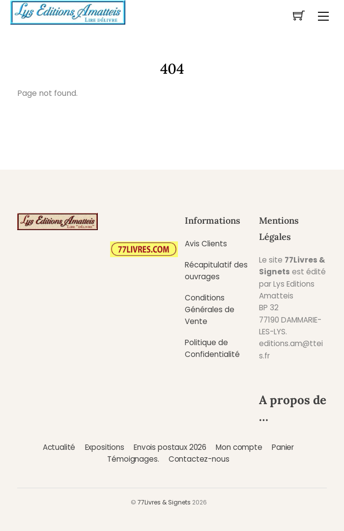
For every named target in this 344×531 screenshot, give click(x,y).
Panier (283, 447)
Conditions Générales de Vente (209, 310)
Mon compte (239, 447)
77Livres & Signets (164, 502)
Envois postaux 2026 (170, 447)
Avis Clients (206, 243)
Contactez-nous (199, 459)
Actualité (59, 447)
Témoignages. (133, 459)
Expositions (104, 447)
